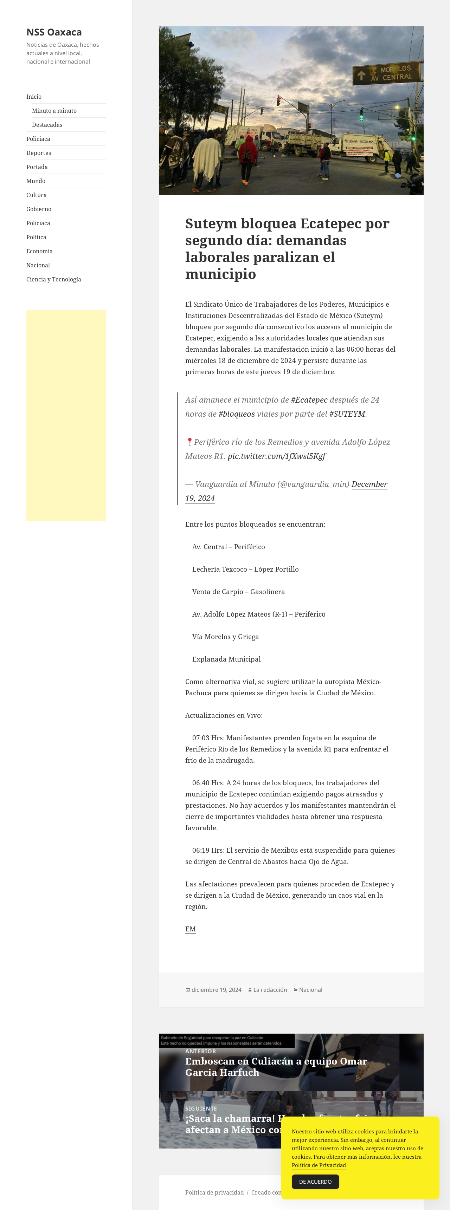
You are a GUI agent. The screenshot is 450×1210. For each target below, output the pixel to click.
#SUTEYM (347, 413)
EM (190, 928)
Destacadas (47, 125)
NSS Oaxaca (54, 31)
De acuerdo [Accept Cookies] (315, 1181)
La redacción (270, 990)
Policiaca (38, 139)
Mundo (35, 181)
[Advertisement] (66, 415)
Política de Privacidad (319, 1165)
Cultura (36, 195)
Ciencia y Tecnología (53, 279)
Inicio (33, 96)
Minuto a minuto (54, 111)
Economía (39, 251)
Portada (37, 167)
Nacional (38, 265)
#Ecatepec (309, 399)
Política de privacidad (214, 1192)
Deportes (38, 153)
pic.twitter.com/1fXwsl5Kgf (276, 455)
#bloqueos (237, 413)
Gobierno (38, 209)
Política (36, 237)
